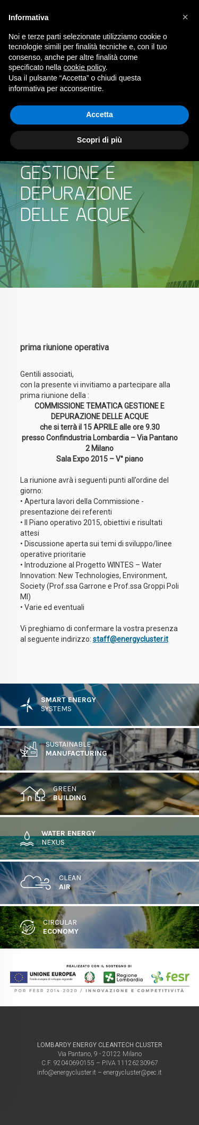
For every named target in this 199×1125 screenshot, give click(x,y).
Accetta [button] (99, 114)
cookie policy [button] (85, 67)
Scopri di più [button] (99, 140)
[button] (185, 16)
